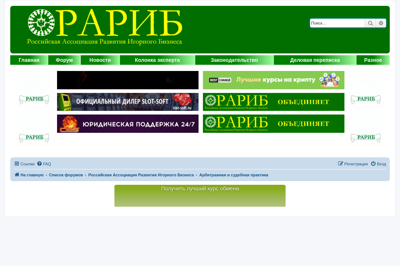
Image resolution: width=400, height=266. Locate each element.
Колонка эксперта (157, 60)
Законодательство (234, 60)
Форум (64, 60)
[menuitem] (44, 164)
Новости (100, 60)
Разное (373, 60)
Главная (29, 60)
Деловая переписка (315, 60)
